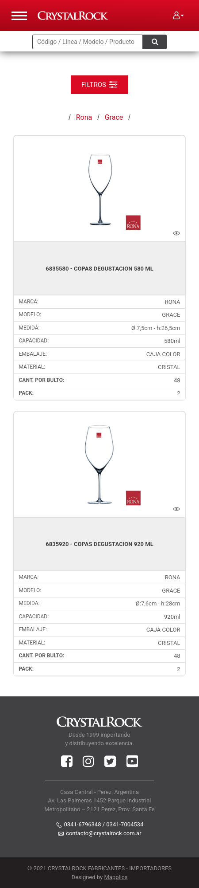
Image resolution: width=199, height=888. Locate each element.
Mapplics (115, 877)
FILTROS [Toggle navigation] (99, 84)
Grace (114, 117)
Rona (84, 117)
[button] (179, 15)
